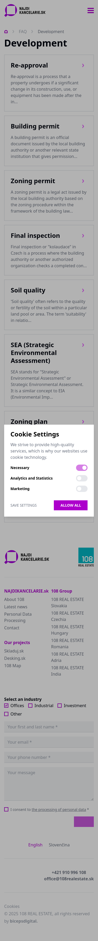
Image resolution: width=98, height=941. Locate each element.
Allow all (70, 505)
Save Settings (23, 505)
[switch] (82, 468)
